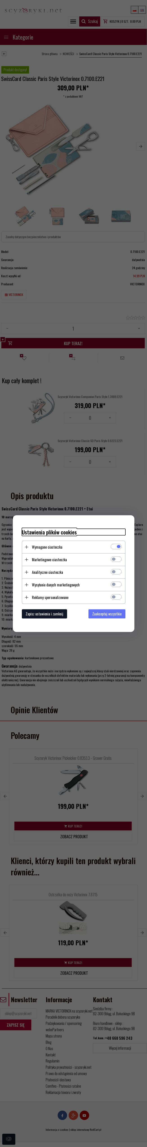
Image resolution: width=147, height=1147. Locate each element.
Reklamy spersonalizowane (50, 597)
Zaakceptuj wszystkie (107, 613)
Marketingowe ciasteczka (49, 559)
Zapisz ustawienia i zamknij (44, 613)
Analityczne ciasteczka (47, 572)
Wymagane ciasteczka (47, 547)
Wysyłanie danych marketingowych (56, 584)
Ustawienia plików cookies (49, 532)
